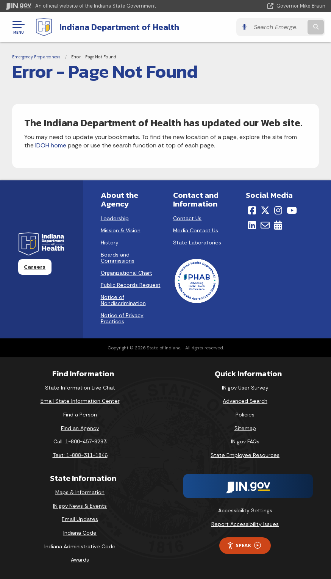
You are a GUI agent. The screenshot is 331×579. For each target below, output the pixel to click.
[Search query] (278, 27)
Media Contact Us (195, 230)
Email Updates (80, 519)
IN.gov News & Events (80, 505)
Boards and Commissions (117, 257)
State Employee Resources (245, 455)
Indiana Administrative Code (80, 546)
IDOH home (50, 145)
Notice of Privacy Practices (122, 318)
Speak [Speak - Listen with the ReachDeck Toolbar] (244, 545)
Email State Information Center (80, 400)
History (110, 242)
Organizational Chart (126, 272)
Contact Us (187, 218)
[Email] (265, 225)
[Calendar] (278, 225)
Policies (245, 414)
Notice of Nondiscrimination (123, 300)
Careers (34, 267)
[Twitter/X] (265, 210)
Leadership (115, 218)
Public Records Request (131, 285)
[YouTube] (292, 210)
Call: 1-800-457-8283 (79, 441)
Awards (80, 559)
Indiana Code (80, 532)
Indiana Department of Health (119, 26)
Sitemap (245, 428)
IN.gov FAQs (245, 441)
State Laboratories (197, 242)
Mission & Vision (121, 230)
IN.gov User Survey (245, 387)
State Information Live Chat (80, 387)
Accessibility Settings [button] (245, 510)
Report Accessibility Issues (245, 524)
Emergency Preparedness (36, 56)
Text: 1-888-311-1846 (80, 455)
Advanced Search (245, 400)
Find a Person (80, 414)
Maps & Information (80, 492)
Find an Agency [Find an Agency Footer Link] (80, 428)
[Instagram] (278, 210)
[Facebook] (252, 210)
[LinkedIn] (252, 225)
